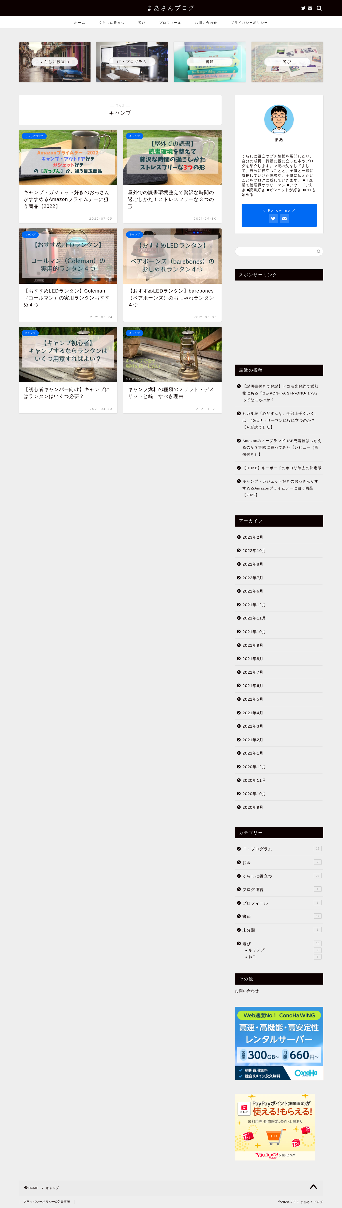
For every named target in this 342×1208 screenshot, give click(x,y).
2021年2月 (253, 739)
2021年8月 (253, 658)
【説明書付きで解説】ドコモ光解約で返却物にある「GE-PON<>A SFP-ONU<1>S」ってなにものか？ (280, 393)
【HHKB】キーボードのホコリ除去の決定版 (282, 468)
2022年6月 (253, 591)
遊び (142, 23)
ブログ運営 (281, 889)
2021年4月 (253, 712)
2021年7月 (253, 672)
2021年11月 (254, 618)
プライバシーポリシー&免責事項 (46, 1201)
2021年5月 (253, 699)
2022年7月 (253, 577)
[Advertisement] (279, 318)
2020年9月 (253, 807)
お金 (281, 862)
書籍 (281, 916)
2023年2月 (253, 537)
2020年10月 (254, 793)
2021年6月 (253, 685)
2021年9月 (253, 645)
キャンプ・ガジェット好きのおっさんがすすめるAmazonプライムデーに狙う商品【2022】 (280, 488)
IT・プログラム (281, 848)
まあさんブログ (171, 7)
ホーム (79, 23)
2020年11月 (254, 780)
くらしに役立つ (112, 23)
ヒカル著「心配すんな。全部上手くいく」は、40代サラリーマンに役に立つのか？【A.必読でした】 (280, 420)
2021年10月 (254, 631)
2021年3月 (253, 726)
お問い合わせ (206, 23)
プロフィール (170, 23)
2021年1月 (253, 753)
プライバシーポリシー (249, 23)
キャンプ (285, 950)
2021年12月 (254, 604)
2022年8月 (253, 564)
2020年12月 (254, 766)
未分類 (281, 929)
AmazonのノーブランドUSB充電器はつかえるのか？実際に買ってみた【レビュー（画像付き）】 (282, 447)
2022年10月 (254, 550)
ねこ (285, 957)
